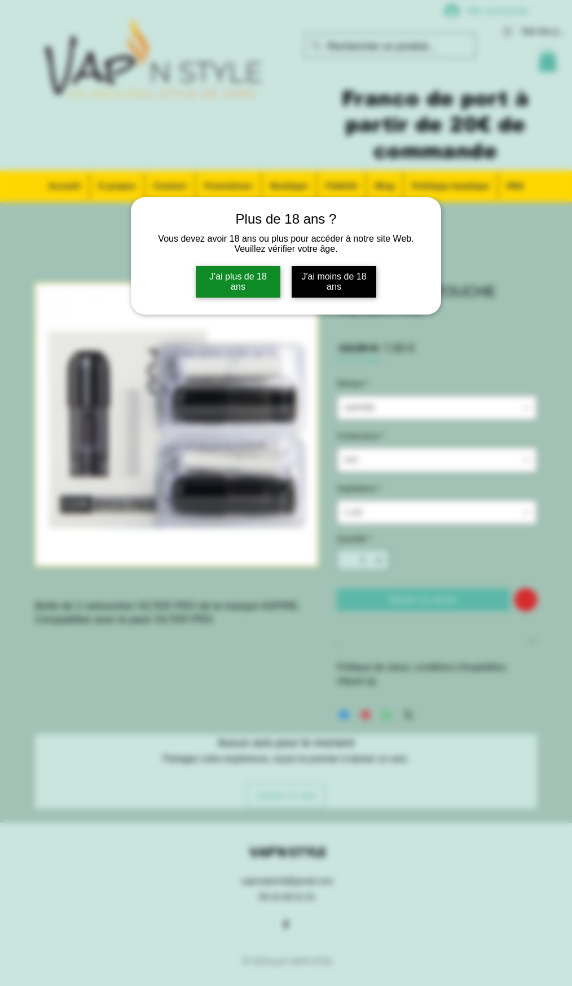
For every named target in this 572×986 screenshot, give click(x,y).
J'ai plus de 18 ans (238, 281)
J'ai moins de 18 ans (333, 281)
